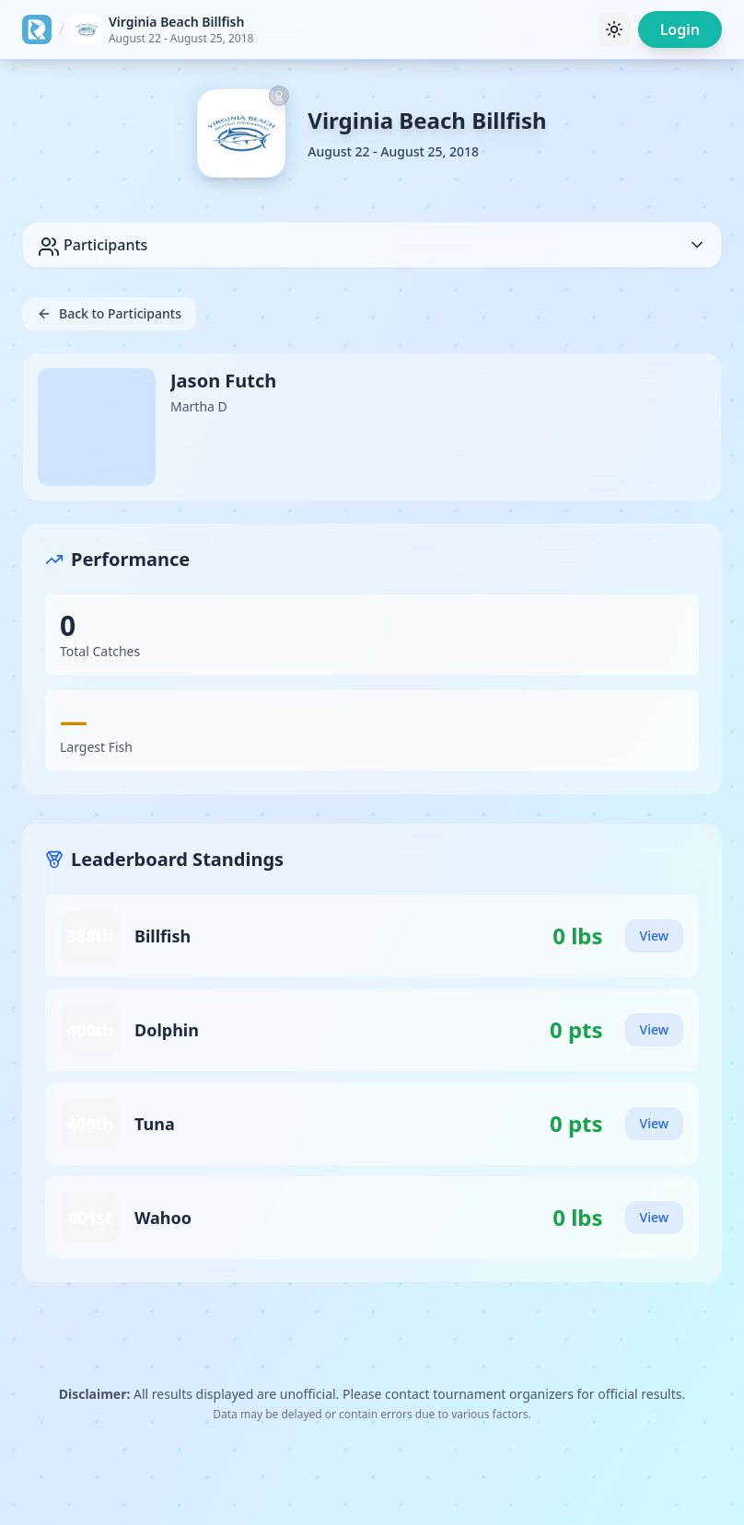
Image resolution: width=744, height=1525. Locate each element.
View (654, 935)
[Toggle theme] (614, 29)
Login (680, 29)
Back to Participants (109, 313)
